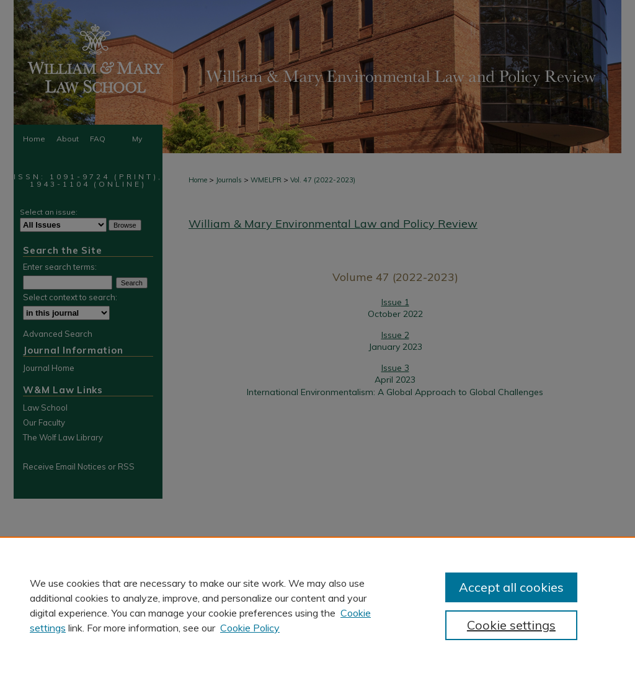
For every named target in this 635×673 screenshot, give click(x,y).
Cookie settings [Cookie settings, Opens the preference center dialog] (511, 625)
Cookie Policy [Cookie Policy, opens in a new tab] (250, 628)
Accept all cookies (511, 587)
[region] (317, 605)
